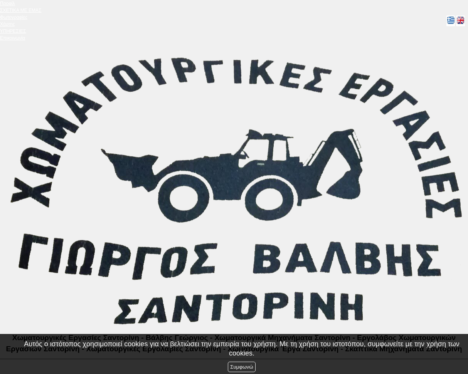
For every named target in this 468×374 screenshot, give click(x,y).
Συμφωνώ (241, 367)
